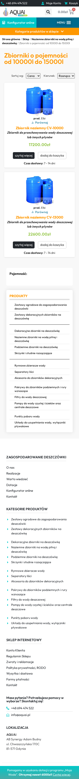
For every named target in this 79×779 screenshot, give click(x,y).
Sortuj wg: (17, 75)
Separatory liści (24, 371)
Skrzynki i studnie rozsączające (33, 353)
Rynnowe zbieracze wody (30, 365)
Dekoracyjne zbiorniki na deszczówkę (37, 330)
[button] (48, 11)
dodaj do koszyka (52, 155)
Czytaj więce (61, 774)
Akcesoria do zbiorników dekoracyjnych (38, 378)
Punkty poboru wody (27, 416)
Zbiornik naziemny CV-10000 (39, 128)
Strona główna (11, 39)
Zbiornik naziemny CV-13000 (39, 217)
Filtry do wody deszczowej (31, 397)
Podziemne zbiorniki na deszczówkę (36, 347)
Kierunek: (49, 75)
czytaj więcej (23, 155)
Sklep (26, 39)
